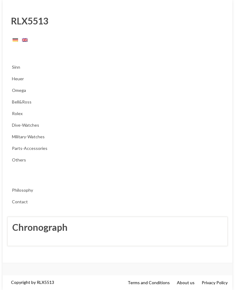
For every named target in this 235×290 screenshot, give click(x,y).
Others (19, 159)
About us (186, 282)
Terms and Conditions (149, 282)
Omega (19, 90)
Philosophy (22, 190)
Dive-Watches (25, 125)
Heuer (18, 78)
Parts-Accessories (29, 148)
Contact (20, 201)
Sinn (16, 67)
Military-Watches (28, 136)
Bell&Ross (22, 101)
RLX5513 (27, 20)
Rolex (17, 113)
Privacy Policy (215, 282)
